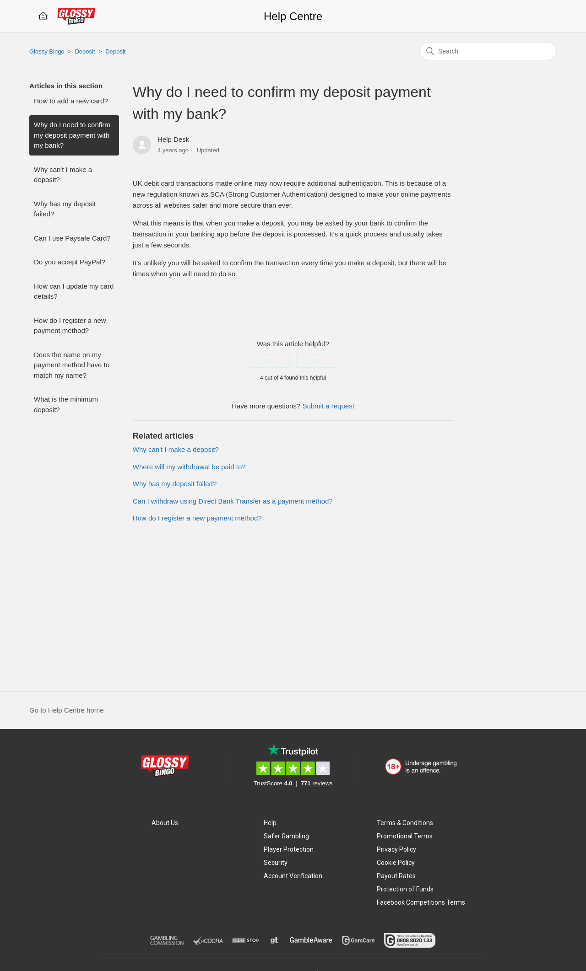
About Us (165, 822)
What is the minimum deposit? (66, 404)
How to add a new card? (71, 101)
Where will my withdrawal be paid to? (189, 467)
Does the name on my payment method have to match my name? (71, 365)
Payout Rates (396, 876)
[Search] (488, 51)
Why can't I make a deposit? (63, 175)
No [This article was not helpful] (316, 361)
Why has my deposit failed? (65, 209)
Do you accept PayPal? (69, 262)
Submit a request (328, 406)
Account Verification (293, 876)
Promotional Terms (405, 836)
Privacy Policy (396, 849)
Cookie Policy (396, 862)
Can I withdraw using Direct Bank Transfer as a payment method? (233, 501)
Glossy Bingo (47, 51)
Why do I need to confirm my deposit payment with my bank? (72, 135)
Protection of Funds (405, 889)
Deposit (85, 51)
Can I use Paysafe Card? (72, 238)
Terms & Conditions (405, 822)
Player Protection (289, 849)
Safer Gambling (286, 836)
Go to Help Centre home (66, 710)
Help (270, 822)
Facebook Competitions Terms (421, 902)
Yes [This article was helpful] (269, 361)
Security (276, 862)
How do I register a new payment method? (70, 326)
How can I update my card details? (74, 291)
